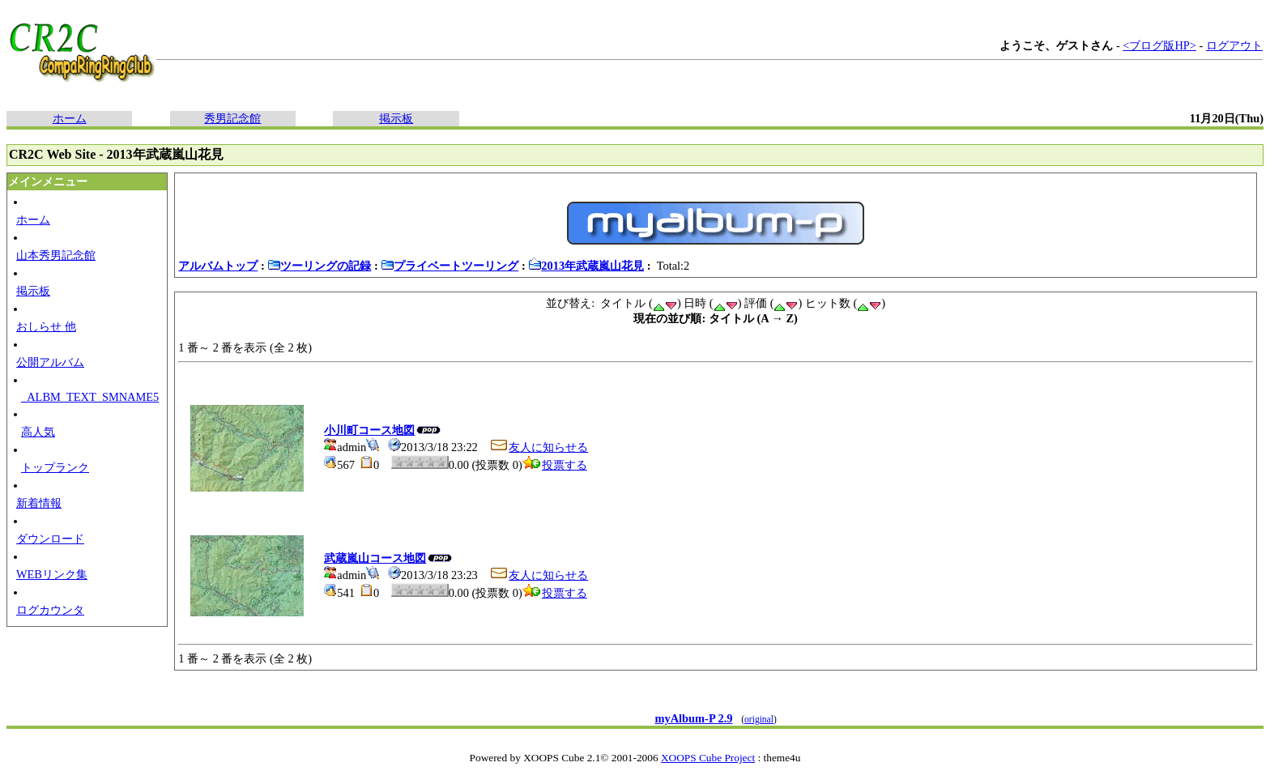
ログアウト (1234, 45)
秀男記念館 (232, 118)
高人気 (38, 431)
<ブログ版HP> (1159, 45)
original (759, 719)
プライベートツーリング (449, 265)
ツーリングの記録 (319, 265)
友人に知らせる (538, 447)
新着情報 (39, 502)
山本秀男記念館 (56, 255)
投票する (554, 464)
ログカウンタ (50, 609)
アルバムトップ (218, 265)
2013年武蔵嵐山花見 (586, 265)
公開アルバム (50, 362)
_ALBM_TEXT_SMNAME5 (90, 396)
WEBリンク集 (51, 574)
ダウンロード (50, 538)
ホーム (70, 118)
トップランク (55, 467)
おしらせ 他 (46, 326)
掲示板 (396, 118)
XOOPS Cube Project (708, 758)
